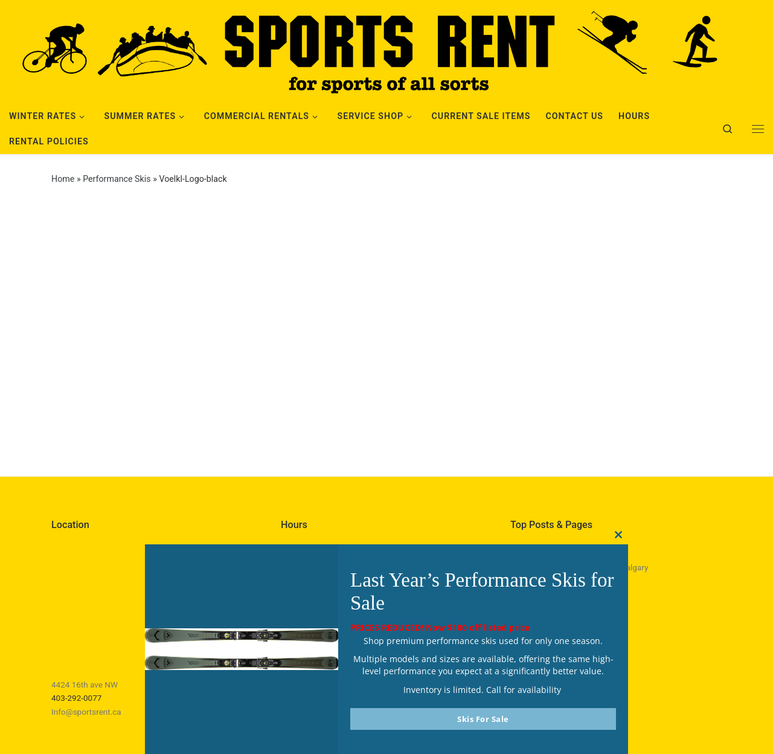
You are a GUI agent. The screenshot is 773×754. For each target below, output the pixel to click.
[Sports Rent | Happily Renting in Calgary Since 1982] (386, 49)
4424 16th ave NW (84, 684)
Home (62, 179)
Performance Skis (116, 179)
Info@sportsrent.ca (86, 712)
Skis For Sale (483, 719)
